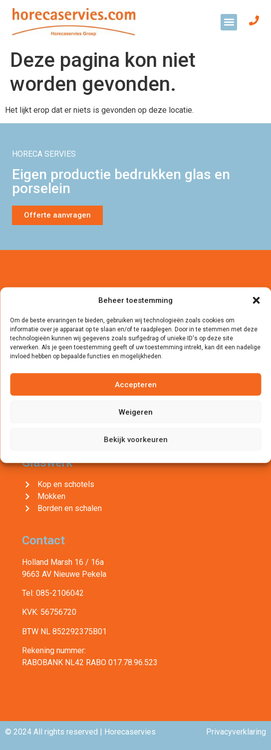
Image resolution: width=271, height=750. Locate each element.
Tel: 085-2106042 (53, 593)
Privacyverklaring (236, 732)
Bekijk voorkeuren (136, 439)
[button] (256, 300)
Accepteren (136, 384)
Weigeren (136, 411)
